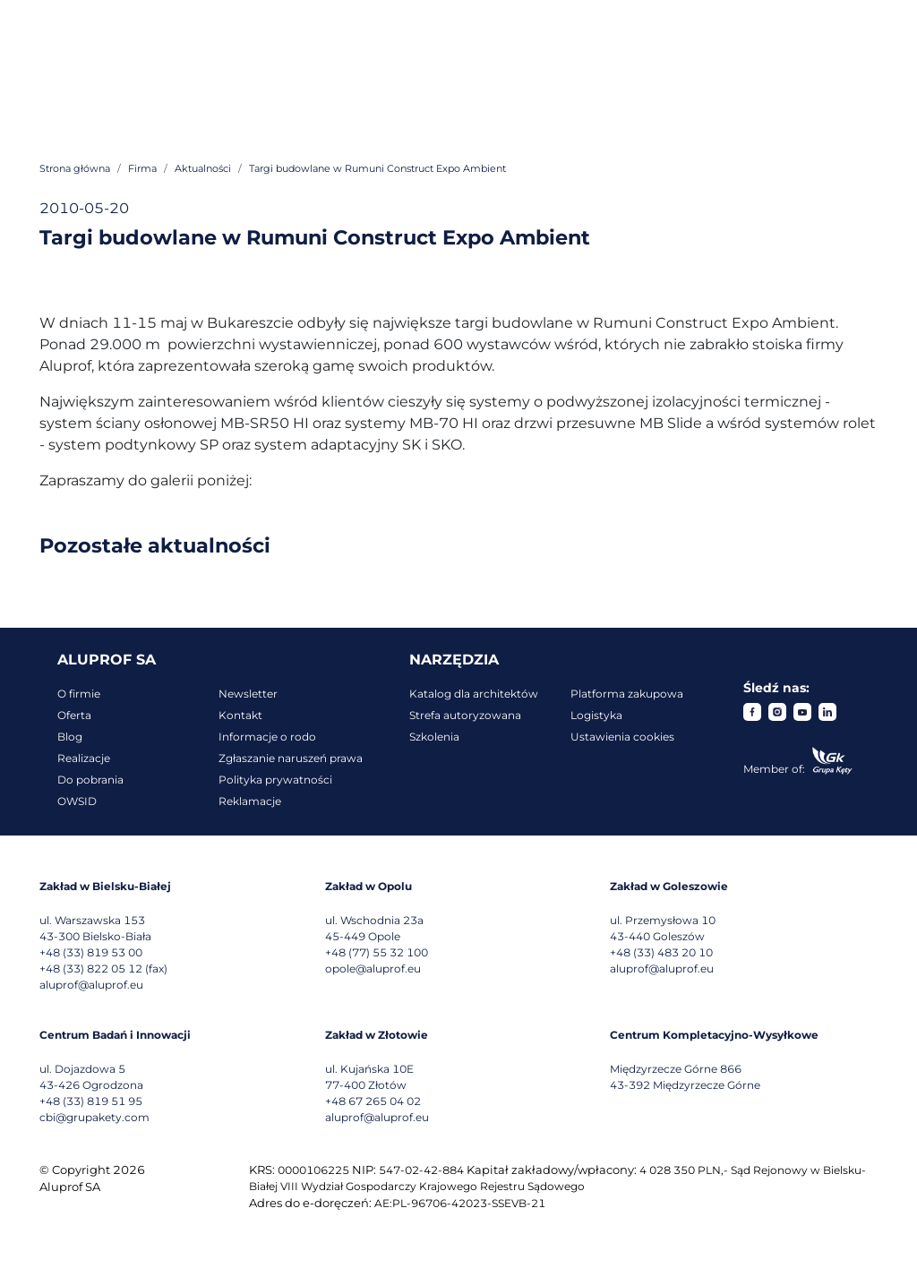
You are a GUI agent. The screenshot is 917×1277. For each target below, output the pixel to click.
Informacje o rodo (267, 736)
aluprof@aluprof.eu (91, 984)
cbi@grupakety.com (94, 1117)
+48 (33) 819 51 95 (90, 1101)
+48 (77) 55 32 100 (376, 952)
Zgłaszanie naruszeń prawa (291, 758)
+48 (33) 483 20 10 (661, 952)
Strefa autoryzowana (465, 715)
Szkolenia (434, 736)
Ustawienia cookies (622, 736)
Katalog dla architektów (473, 693)
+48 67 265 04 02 (373, 1101)
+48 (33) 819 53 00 (90, 952)
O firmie (78, 693)
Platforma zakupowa (626, 693)
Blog (69, 736)
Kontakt (240, 715)
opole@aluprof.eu (373, 968)
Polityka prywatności (275, 779)
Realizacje (83, 758)
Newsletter (248, 693)
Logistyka (596, 715)
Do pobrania (90, 779)
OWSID (77, 801)
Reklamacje (250, 801)
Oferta (74, 715)
